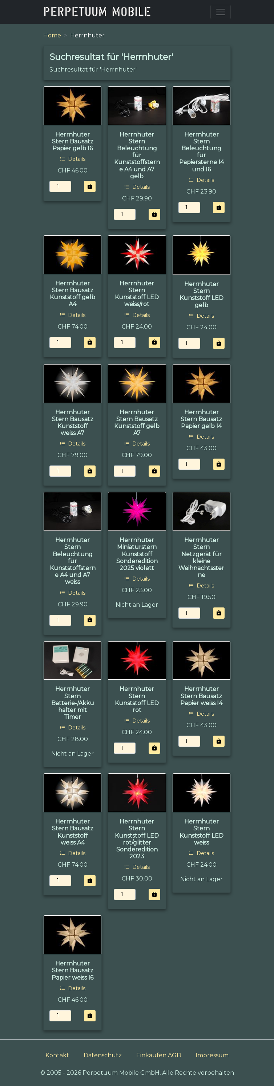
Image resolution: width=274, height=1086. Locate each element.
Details (72, 159)
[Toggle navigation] (220, 12)
